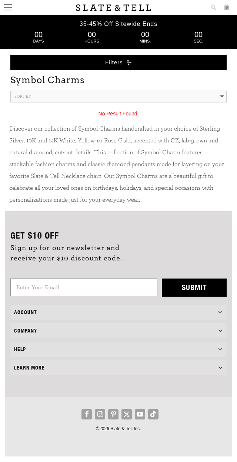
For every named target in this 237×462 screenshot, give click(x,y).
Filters (118, 62)
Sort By (119, 96)
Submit (194, 287)
